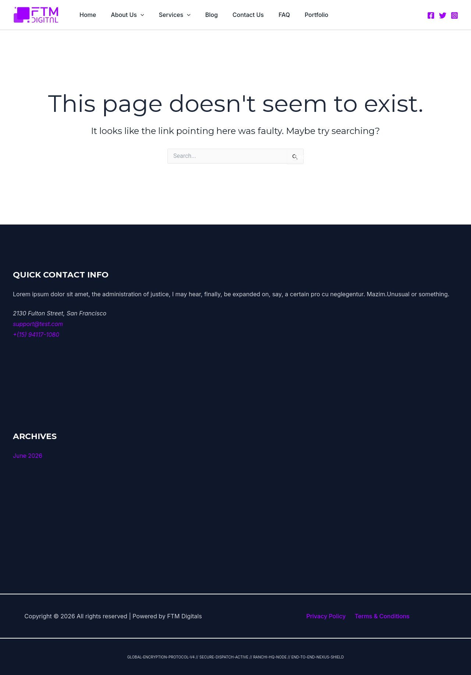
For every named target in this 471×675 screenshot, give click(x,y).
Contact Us (235, 14)
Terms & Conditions (380, 615)
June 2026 (28, 455)
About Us (122, 14)
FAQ (268, 14)
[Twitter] (442, 15)
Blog (201, 14)
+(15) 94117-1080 (36, 334)
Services (167, 14)
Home (86, 14)
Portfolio (297, 14)
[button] (136, 14)
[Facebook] (431, 15)
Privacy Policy (327, 615)
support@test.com (38, 324)
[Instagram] (454, 15)
